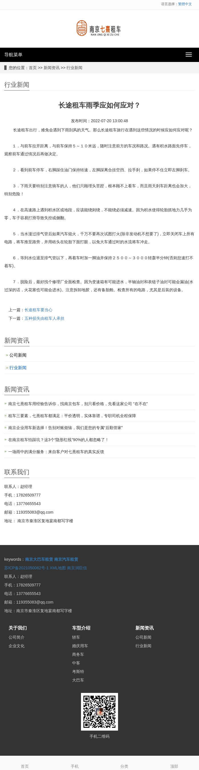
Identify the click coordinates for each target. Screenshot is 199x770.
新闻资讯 (52, 67)
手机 (75, 762)
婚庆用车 (80, 646)
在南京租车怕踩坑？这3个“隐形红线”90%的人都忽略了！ (58, 439)
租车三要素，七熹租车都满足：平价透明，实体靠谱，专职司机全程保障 (72, 415)
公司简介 (17, 637)
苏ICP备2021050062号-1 (26, 568)
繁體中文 (185, 4)
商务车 (78, 654)
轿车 (76, 637)
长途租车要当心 (38, 309)
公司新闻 (18, 355)
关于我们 (18, 628)
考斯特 (78, 671)
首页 (33, 67)
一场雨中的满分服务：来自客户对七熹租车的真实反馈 (56, 451)
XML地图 (58, 568)
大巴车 (78, 680)
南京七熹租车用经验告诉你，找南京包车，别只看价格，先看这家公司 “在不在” (78, 403)
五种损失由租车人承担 (44, 318)
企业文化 (17, 646)
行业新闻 (74, 67)
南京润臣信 (77, 568)
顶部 (174, 762)
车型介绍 (81, 628)
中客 (76, 663)
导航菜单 (13, 54)
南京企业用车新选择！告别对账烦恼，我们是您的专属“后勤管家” (65, 427)
